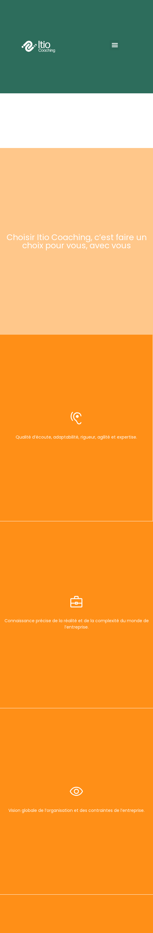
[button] (115, 45)
